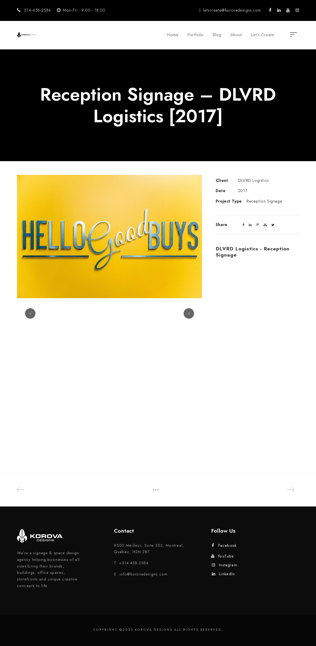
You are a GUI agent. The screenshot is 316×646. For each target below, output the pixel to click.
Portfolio (195, 35)
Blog (217, 35)
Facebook (224, 545)
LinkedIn (223, 574)
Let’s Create (262, 35)
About (236, 35)
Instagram (224, 565)
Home (172, 35)
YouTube (222, 556)
